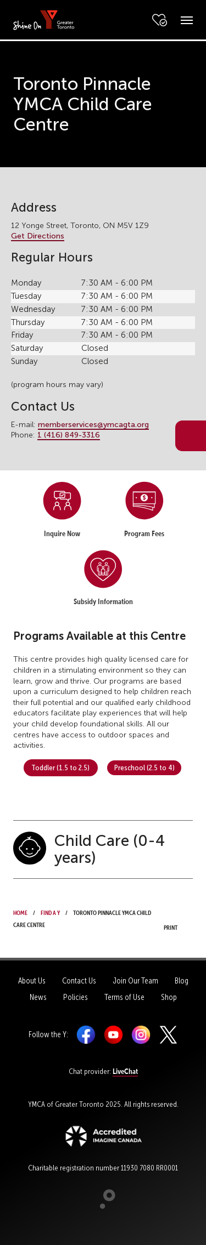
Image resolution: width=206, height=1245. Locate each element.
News (38, 997)
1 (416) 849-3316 (68, 435)
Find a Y (50, 911)
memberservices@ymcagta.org (93, 424)
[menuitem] (62, 512)
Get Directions (37, 236)
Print (174, 919)
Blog (181, 980)
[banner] (44, 19)
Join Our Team (135, 980)
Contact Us (79, 980)
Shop (169, 997)
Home (20, 911)
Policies (75, 997)
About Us (32, 980)
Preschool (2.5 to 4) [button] (144, 767)
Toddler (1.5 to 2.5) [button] (60, 767)
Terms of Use (124, 997)
